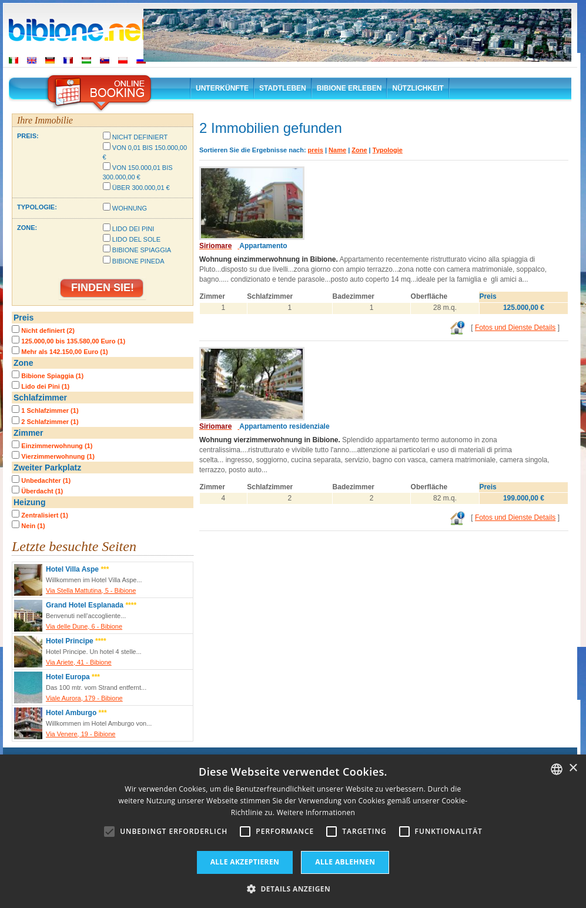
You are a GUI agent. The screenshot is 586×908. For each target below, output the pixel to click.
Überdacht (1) (42, 491)
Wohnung (129, 208)
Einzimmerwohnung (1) (56, 445)
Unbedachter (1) (46, 480)
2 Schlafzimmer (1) (49, 421)
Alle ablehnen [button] (345, 862)
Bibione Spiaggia (141, 249)
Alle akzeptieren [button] (245, 862)
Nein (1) (33, 525)
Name (337, 149)
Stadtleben (282, 88)
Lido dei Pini (133, 228)
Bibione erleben (349, 88)
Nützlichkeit (417, 88)
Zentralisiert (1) (44, 515)
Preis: (28, 135)
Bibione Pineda (138, 261)
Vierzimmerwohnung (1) (57, 456)
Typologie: (37, 207)
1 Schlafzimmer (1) (49, 410)
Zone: (27, 227)
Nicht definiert (140, 137)
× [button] (572, 768)
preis (315, 149)
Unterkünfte (222, 88)
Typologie (388, 149)
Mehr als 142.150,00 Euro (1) (64, 351)
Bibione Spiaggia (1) (52, 375)
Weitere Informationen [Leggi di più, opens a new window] (316, 812)
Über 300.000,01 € (141, 187)
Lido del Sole (136, 239)
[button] (293, 888)
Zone (359, 149)
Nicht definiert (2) (47, 330)
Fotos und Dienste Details (515, 327)
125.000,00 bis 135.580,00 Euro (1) (73, 341)
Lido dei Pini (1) (45, 386)
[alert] (293, 831)
